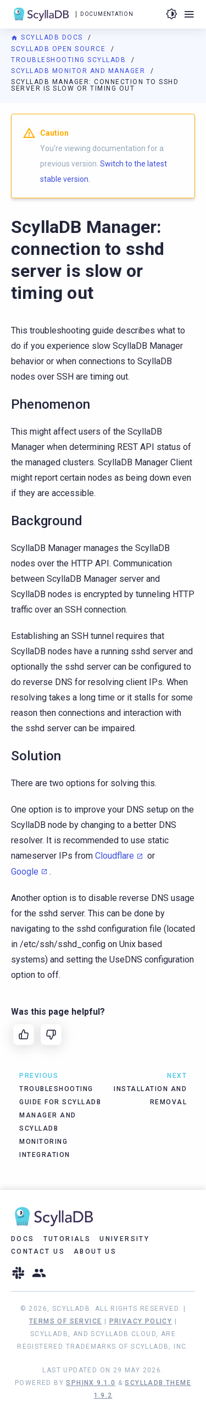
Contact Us (38, 1251)
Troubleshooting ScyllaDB (70, 60)
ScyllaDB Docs (48, 37)
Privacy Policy (140, 1321)
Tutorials (67, 1239)
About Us (95, 1251)
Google (24, 871)
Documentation (106, 14)
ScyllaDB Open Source (59, 49)
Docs (23, 1239)
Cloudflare (114, 855)
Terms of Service (65, 1321)
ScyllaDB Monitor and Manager (79, 71)
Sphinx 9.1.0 (90, 1383)
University (124, 1239)
